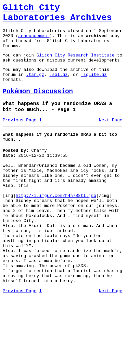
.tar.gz (35, 86)
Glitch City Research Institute (75, 64)
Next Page (110, 137)
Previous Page (19, 137)
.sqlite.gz (94, 86)
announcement (34, 41)
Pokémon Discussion (38, 105)
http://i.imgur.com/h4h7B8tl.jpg (56, 223)
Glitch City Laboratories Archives (57, 15)
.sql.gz (58, 86)
